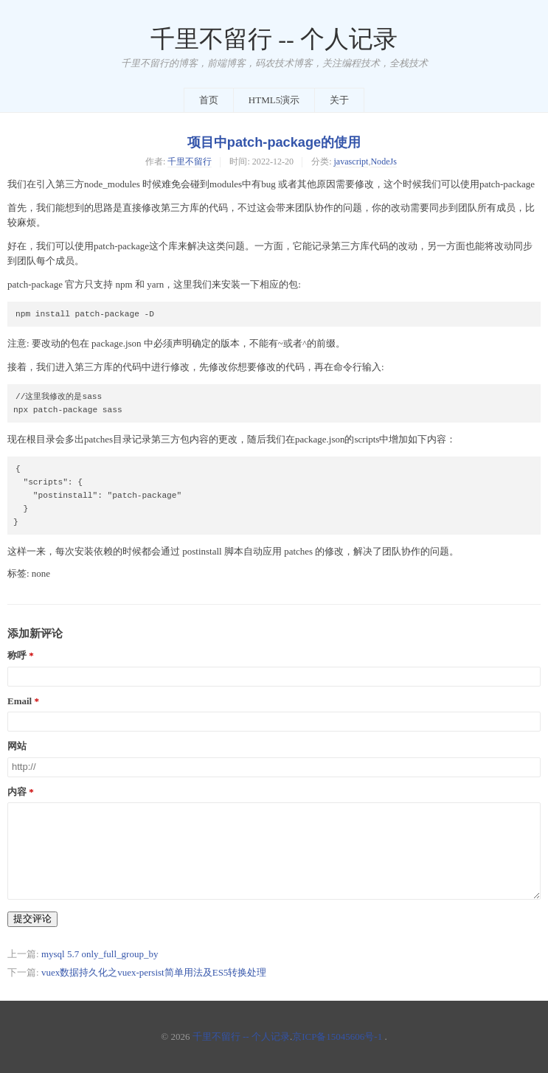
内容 (17, 792)
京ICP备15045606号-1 (337, 1036)
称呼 (17, 655)
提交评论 (32, 918)
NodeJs (383, 161)
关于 (339, 99)
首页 (208, 99)
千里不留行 (189, 161)
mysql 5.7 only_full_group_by (100, 953)
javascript (351, 161)
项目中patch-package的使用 (274, 142)
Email (19, 701)
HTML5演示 (274, 99)
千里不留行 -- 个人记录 (274, 39)
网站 (17, 746)
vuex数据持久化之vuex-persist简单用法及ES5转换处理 (153, 972)
